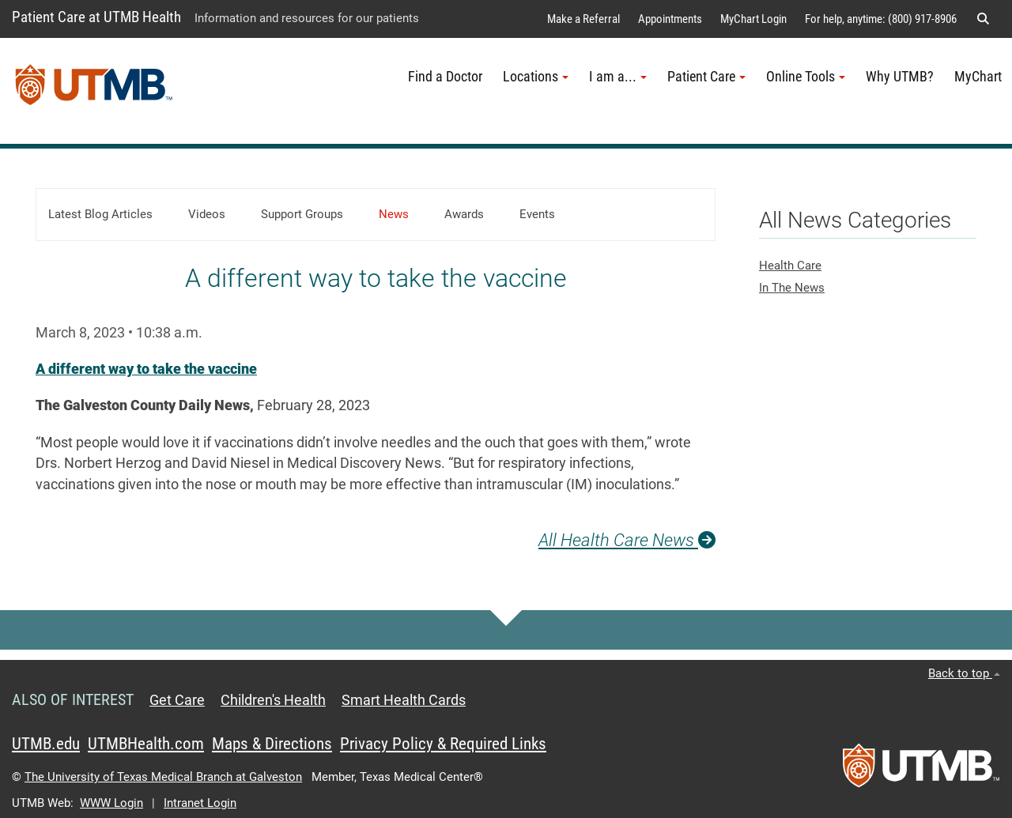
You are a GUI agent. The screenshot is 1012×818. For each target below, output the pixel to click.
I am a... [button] (618, 76)
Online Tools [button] (805, 76)
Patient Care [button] (706, 76)
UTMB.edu (46, 743)
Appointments (670, 19)
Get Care (177, 700)
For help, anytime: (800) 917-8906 (881, 19)
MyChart (978, 76)
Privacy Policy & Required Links (443, 743)
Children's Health (273, 700)
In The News (792, 288)
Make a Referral (583, 19)
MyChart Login (753, 19)
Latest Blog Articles (100, 214)
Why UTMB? (900, 76)
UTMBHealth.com (146, 743)
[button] (982, 19)
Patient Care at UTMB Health (96, 17)
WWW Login (111, 803)
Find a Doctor (445, 76)
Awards (464, 214)
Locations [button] (535, 76)
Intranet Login (200, 803)
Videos (206, 214)
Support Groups (302, 214)
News (394, 214)
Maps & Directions (272, 743)
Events (537, 214)
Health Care (790, 265)
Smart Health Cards (404, 700)
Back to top (964, 673)
